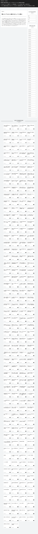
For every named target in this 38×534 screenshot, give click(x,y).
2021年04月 (29, 95)
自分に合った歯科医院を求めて (19, 5)
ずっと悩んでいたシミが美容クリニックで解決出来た (9, 4)
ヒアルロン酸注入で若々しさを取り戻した (23, 4)
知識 (28, 21)
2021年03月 (29, 97)
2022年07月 (29, 67)
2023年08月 (29, 65)
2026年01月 (29, 35)
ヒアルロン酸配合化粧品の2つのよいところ (7, 5)
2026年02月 (29, 33)
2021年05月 (29, 93)
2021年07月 (29, 89)
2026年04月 (29, 31)
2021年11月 (29, 82)
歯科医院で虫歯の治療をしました (6, 2)
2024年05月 (29, 63)
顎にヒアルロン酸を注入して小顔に (29, 5)
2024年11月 (29, 52)
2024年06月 (29, 61)
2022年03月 (29, 74)
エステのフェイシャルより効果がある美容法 (17, 2)
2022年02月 (29, 76)
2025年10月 (29, 41)
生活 (28, 19)
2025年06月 (29, 48)
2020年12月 (29, 102)
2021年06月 (29, 91)
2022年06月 (29, 69)
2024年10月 (29, 54)
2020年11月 (29, 104)
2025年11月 (29, 39)
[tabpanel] (7, 127)
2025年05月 (29, 50)
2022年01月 (29, 78)
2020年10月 (29, 106)
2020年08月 (29, 110)
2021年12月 (29, 80)
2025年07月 (29, 46)
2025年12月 (29, 37)
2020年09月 (29, 108)
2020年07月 (29, 112)
